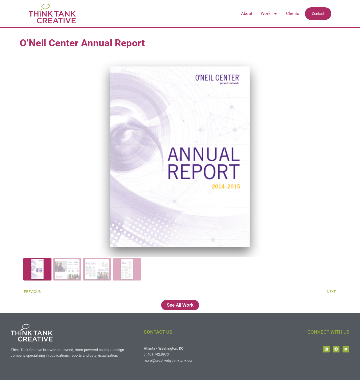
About (246, 13)
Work (269, 13)
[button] (180, 156)
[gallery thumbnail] (37, 269)
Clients (292, 13)
